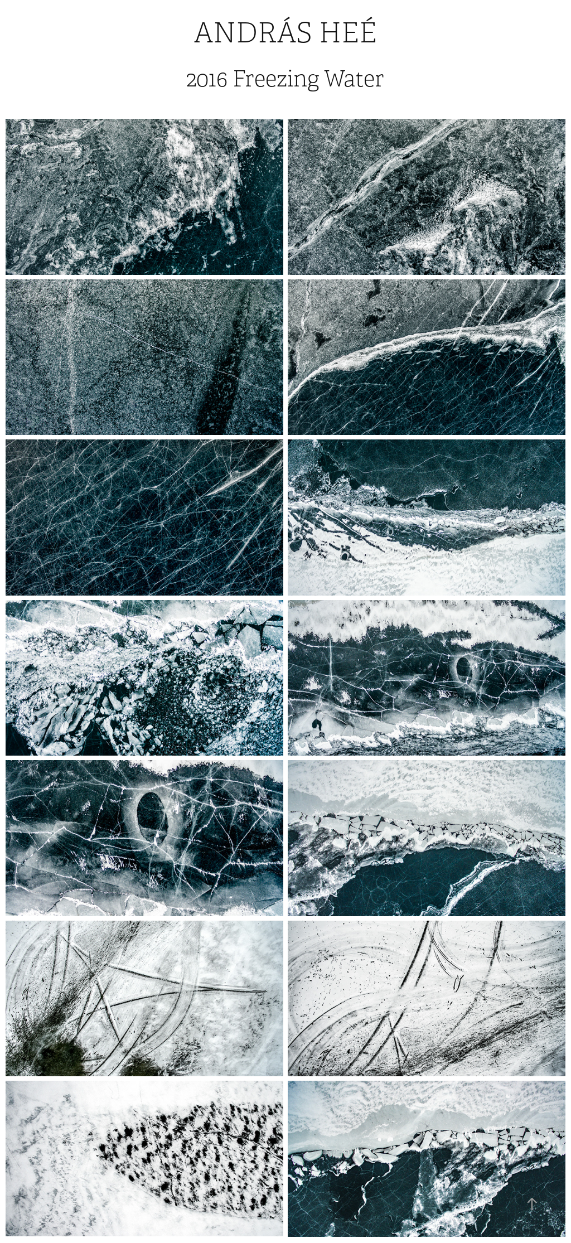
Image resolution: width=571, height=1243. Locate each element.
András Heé (285, 33)
